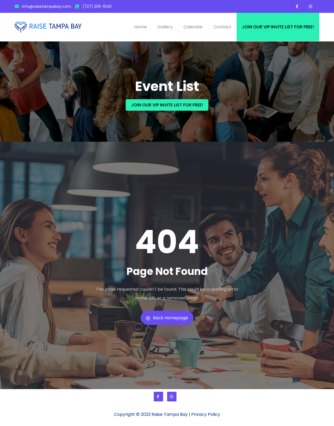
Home (140, 27)
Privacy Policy (205, 414)
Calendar (193, 27)
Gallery (165, 27)
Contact (222, 27)
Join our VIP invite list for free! (278, 27)
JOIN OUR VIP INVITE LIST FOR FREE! (167, 105)
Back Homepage (167, 318)
